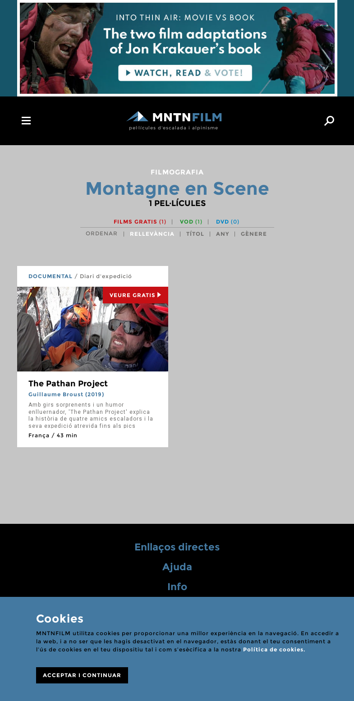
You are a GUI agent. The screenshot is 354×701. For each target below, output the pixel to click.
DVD (227, 221)
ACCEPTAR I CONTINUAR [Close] (82, 675)
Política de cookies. (274, 649)
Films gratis (140, 221)
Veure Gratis (135, 295)
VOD (191, 221)
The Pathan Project (68, 384)
